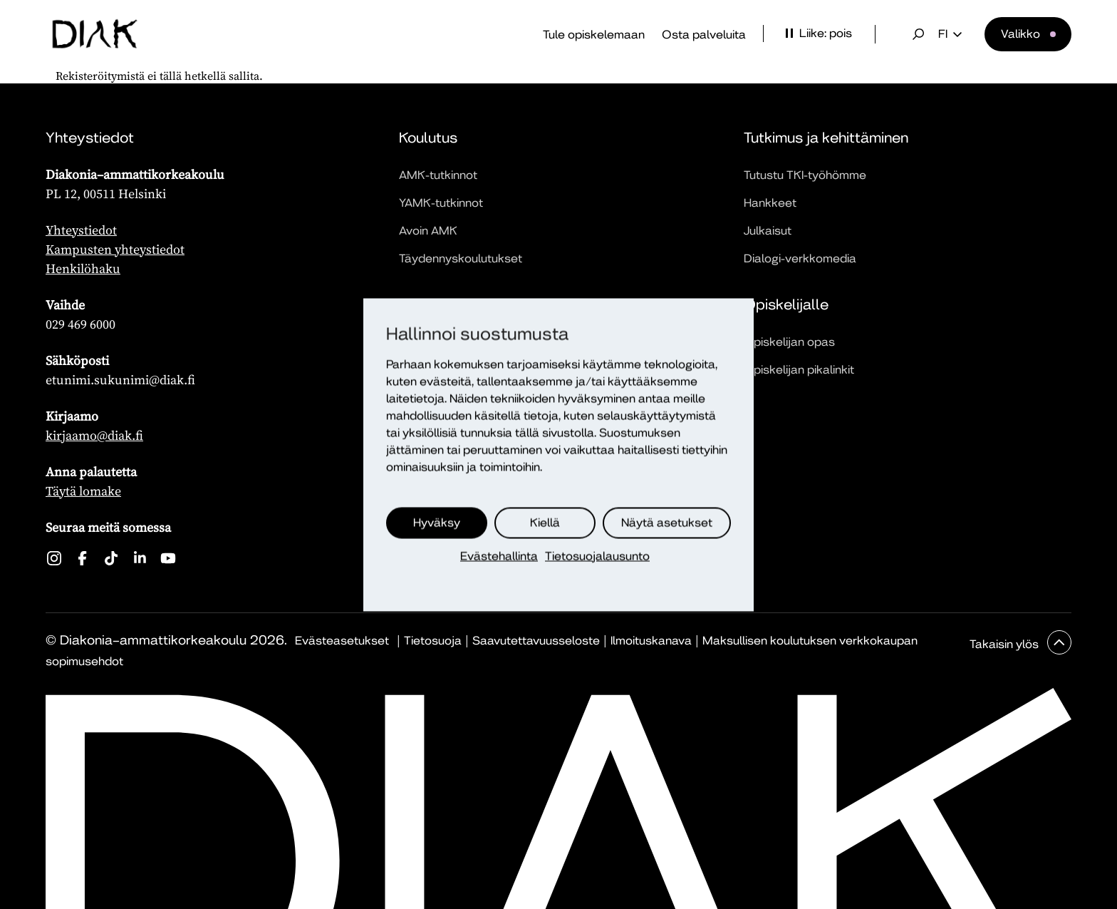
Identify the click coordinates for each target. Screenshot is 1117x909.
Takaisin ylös (1005, 644)
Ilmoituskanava (651, 640)
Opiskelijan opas (789, 342)
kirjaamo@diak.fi (94, 435)
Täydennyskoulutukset (460, 258)
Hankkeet (770, 203)
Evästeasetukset (342, 640)
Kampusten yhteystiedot (115, 249)
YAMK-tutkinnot (441, 203)
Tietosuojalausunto (597, 556)
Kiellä (545, 522)
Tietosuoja (433, 640)
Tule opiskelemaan (594, 34)
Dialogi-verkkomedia (800, 258)
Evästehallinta (499, 556)
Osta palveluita (704, 34)
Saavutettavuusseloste (536, 640)
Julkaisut (767, 230)
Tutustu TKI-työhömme (805, 175)
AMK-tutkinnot (438, 175)
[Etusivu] (95, 34)
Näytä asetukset (666, 522)
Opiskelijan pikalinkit (799, 369)
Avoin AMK (428, 230)
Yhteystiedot (81, 230)
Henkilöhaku (83, 268)
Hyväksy (436, 522)
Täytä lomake (83, 491)
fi (950, 34)
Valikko (1020, 34)
